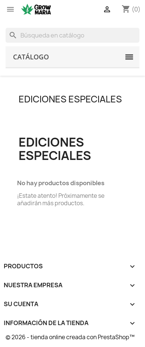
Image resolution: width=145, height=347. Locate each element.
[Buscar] (72, 35)
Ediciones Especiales (70, 99)
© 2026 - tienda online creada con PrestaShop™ (70, 337)
